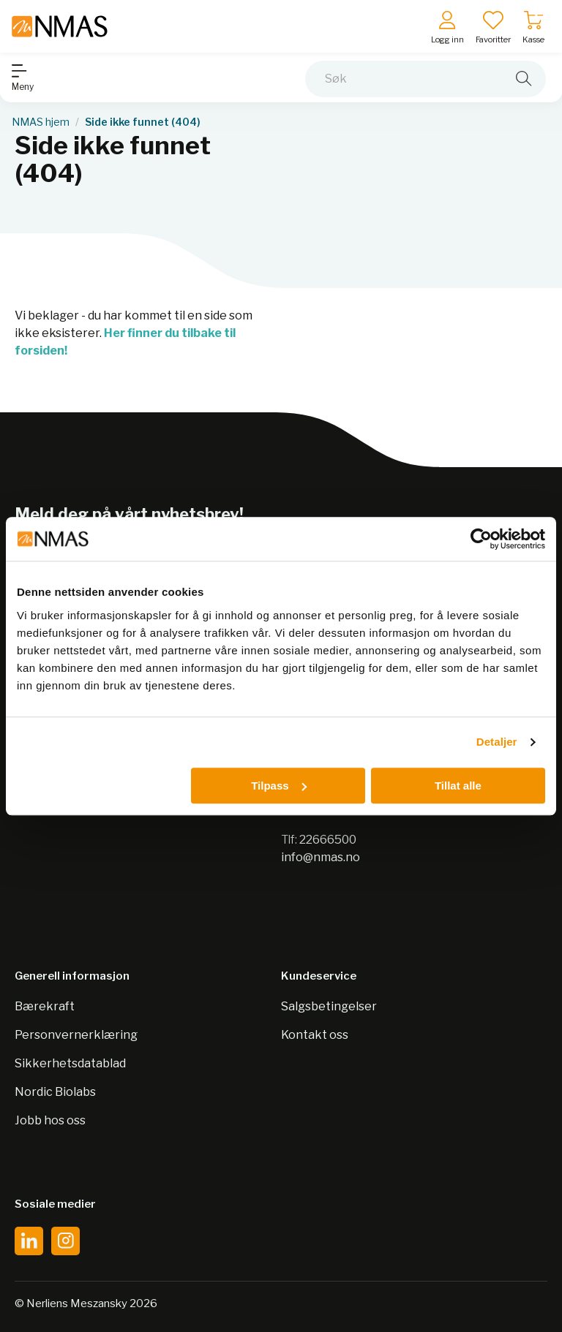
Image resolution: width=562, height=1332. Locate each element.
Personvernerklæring (76, 1035)
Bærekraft (45, 1006)
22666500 (327, 840)
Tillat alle (458, 785)
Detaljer (496, 741)
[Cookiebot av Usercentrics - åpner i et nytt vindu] (481, 539)
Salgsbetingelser (329, 1006)
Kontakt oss (314, 1035)
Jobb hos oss (50, 1120)
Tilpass (278, 785)
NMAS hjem (41, 122)
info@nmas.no (320, 857)
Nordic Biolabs (55, 1092)
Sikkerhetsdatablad (70, 1063)
